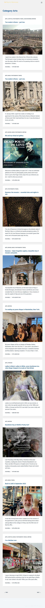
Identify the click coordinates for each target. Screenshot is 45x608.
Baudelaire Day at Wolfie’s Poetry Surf (17, 425)
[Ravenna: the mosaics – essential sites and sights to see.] (22, 212)
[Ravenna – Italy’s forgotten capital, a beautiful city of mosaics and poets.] (22, 270)
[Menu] (41, 2)
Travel (22, 18)
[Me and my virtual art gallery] (22, 153)
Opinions (10, 362)
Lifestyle (10, 18)
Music (9, 75)
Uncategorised (28, 18)
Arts (6, 18)
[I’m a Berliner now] (22, 558)
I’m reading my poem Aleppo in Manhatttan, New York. (22, 309)
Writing (34, 18)
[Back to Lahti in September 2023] (22, 501)
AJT (19, 600)
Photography (16, 18)
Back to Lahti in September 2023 (15, 483)
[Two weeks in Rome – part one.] (22, 96)
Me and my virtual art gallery (14, 135)
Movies (9, 132)
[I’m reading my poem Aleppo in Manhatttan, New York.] (22, 327)
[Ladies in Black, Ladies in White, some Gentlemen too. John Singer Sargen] (22, 385)
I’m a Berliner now (10, 540)
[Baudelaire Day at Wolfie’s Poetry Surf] (22, 442)
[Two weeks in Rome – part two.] (22, 40)
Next (39, 592)
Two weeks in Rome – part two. (15, 22)
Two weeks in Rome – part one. (15, 79)
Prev (6, 592)
